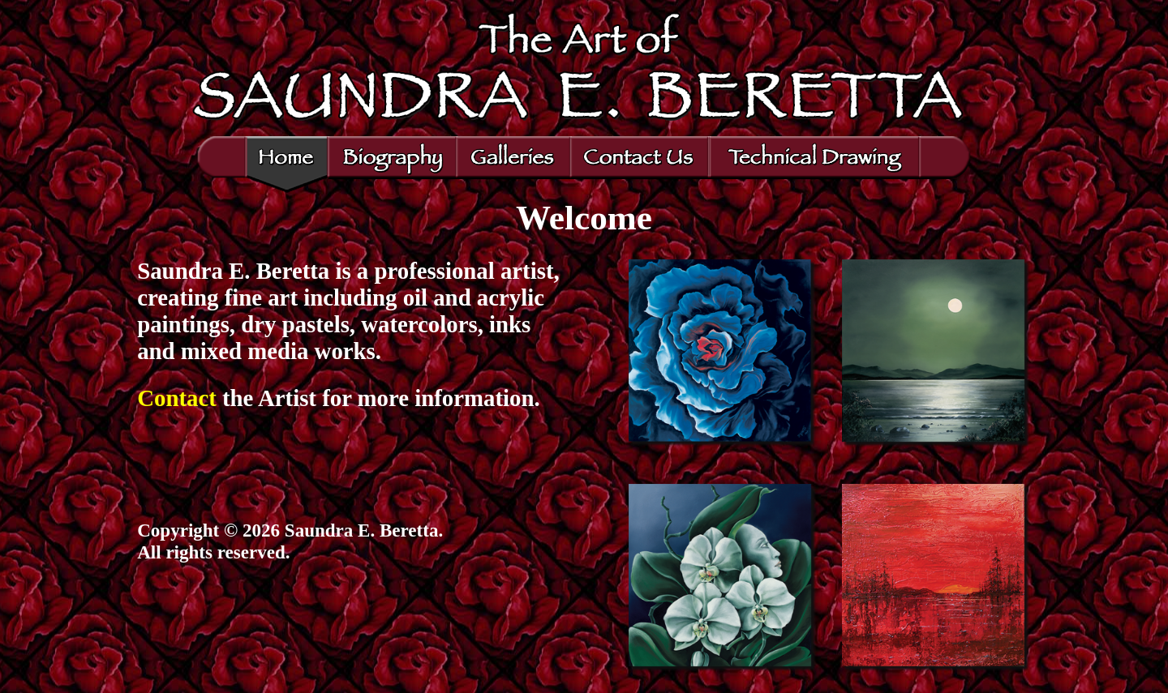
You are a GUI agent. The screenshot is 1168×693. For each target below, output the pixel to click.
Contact (177, 398)
